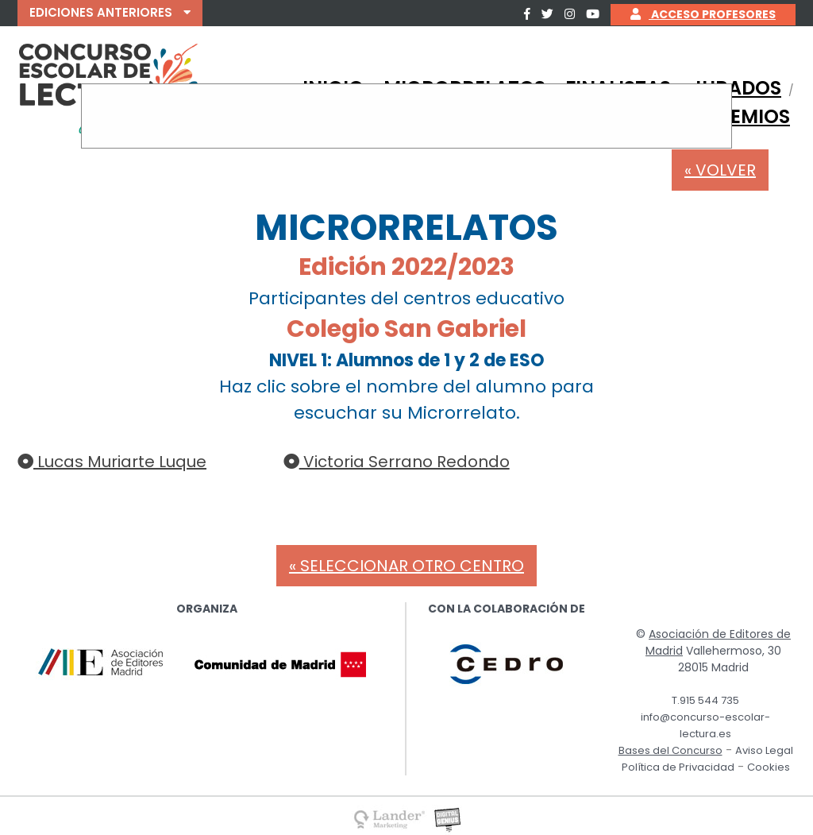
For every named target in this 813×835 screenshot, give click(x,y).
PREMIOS (748, 116)
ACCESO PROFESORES (703, 14)
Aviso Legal (764, 750)
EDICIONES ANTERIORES (110, 12)
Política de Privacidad (678, 767)
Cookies (768, 767)
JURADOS (736, 88)
